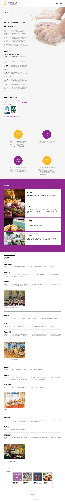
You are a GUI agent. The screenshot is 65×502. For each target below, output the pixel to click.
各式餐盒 (8, 79)
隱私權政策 (37, 499)
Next (51, 481)
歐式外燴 (7, 65)
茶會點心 (8, 72)
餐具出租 (8, 84)
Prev (14, 481)
